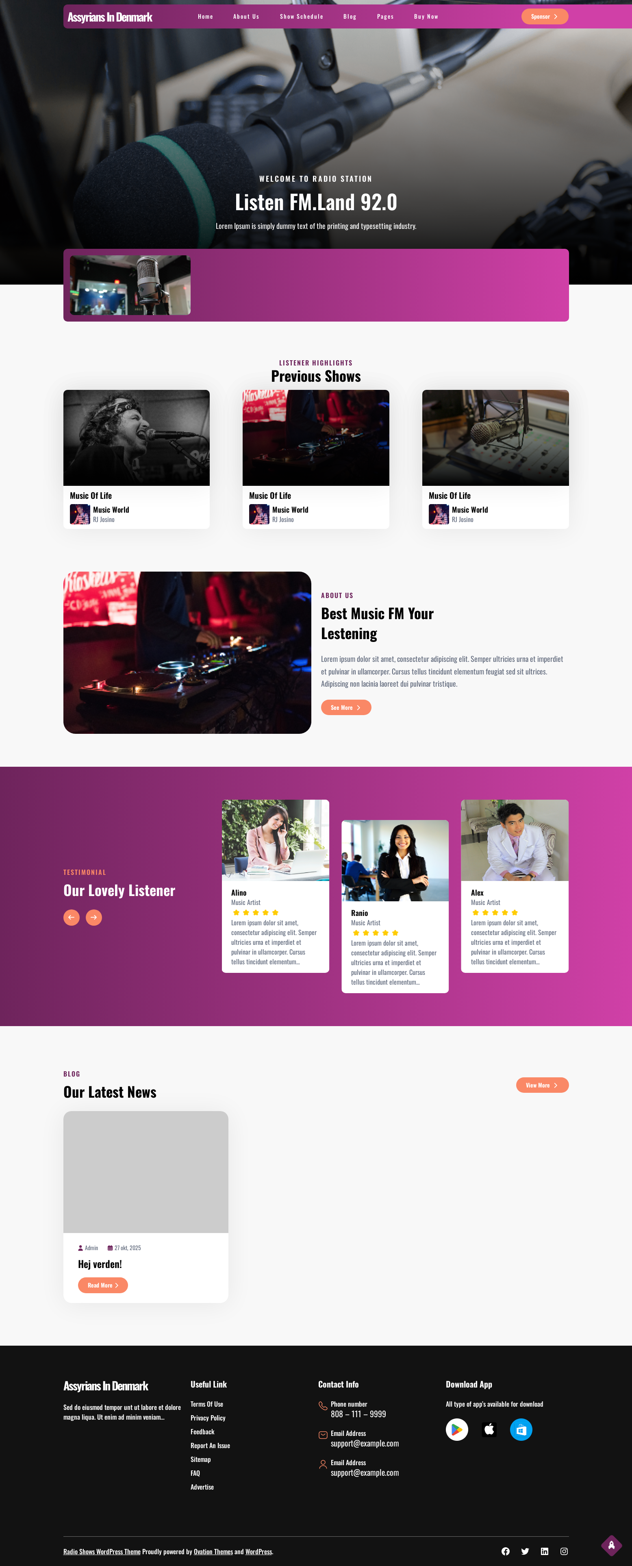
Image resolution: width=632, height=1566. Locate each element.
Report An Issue (210, 1445)
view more (542, 1085)
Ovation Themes (213, 1551)
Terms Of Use (207, 1404)
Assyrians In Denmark (109, 16)
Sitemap (201, 1459)
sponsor (545, 16)
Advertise (202, 1487)
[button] (71, 917)
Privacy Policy (208, 1417)
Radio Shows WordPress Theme (102, 1551)
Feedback (203, 1431)
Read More (108, 1286)
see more (346, 707)
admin (91, 1247)
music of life (91, 495)
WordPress (258, 1551)
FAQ (195, 1473)
